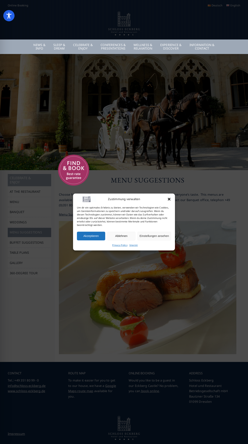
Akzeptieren (91, 235)
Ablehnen (121, 235)
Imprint (133, 245)
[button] (169, 199)
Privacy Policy (119, 245)
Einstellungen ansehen (154, 235)
